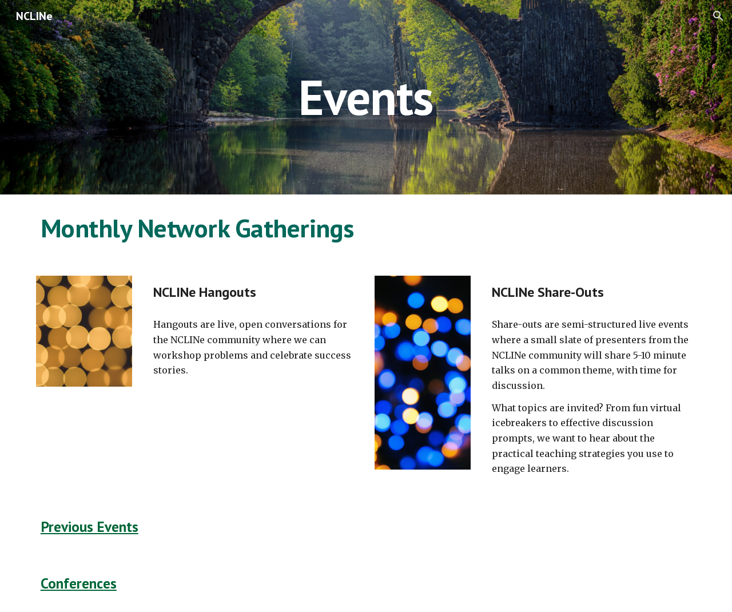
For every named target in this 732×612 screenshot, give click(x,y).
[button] (718, 16)
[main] (366, 97)
